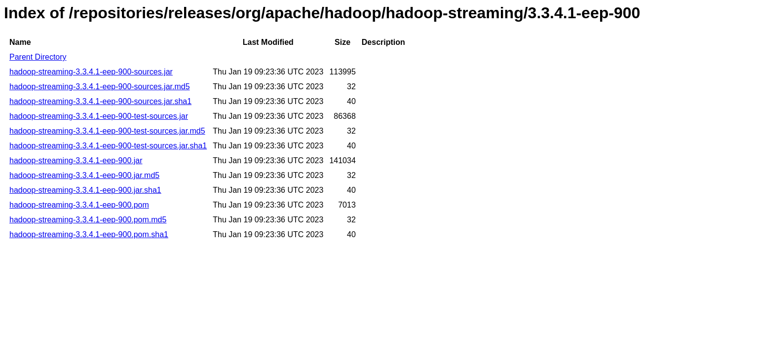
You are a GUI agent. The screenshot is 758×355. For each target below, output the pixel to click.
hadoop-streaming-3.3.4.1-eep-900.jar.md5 (84, 175)
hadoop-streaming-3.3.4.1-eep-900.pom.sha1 (88, 234)
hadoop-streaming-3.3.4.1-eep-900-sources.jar (91, 72)
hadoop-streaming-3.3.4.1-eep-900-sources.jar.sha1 (100, 101)
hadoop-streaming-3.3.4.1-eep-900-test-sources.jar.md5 (107, 131)
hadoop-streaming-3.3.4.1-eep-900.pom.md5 (87, 219)
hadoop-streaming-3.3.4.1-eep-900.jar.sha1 (85, 190)
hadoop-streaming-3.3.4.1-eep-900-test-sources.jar (98, 116)
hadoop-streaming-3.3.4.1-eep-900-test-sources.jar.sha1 (108, 146)
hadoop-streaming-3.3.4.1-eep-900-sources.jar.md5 (99, 86)
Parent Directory (38, 57)
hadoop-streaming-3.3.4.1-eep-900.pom (79, 205)
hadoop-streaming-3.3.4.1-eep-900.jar (76, 160)
